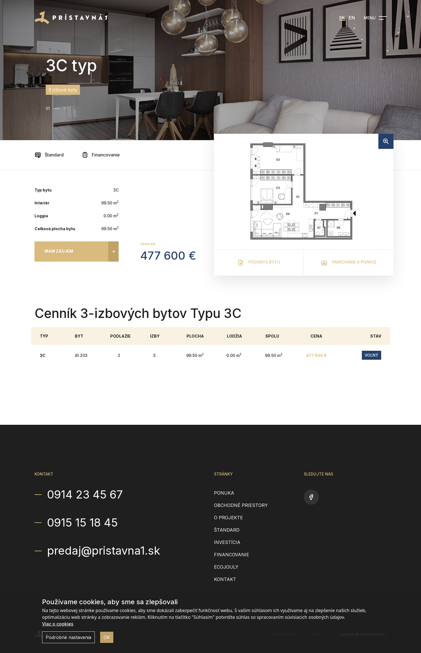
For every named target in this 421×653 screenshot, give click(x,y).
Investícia (227, 542)
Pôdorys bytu (258, 262)
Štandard (49, 154)
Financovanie (101, 154)
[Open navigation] (375, 18)
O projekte (228, 517)
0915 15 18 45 (82, 523)
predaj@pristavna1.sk (103, 551)
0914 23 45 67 (85, 495)
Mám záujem (59, 251)
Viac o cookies (57, 624)
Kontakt (225, 579)
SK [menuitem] (342, 17)
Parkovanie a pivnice (348, 262)
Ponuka (224, 493)
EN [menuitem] (352, 17)
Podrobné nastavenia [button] (68, 637)
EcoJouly (226, 567)
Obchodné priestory (241, 505)
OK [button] (106, 637)
